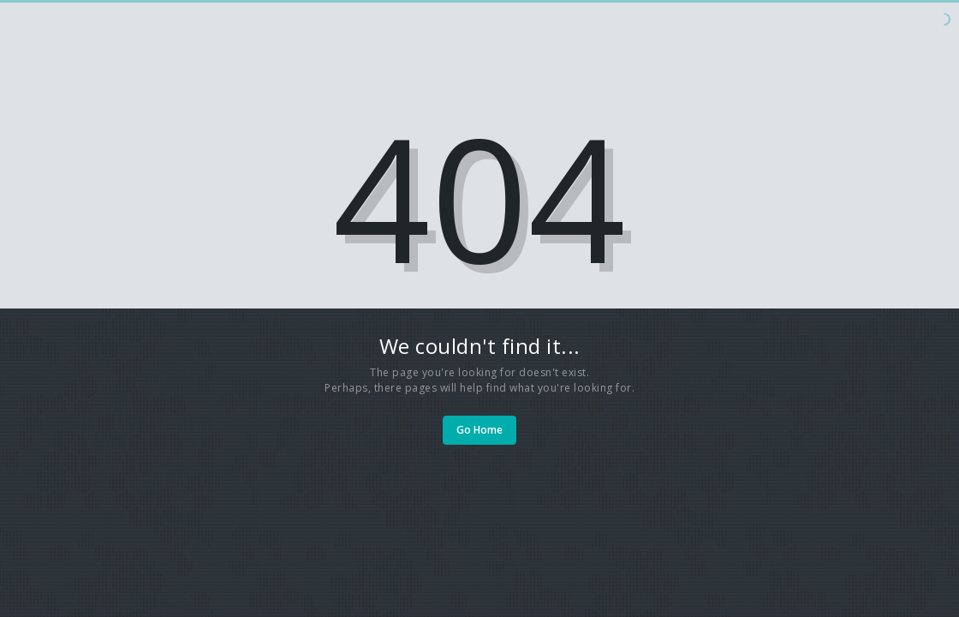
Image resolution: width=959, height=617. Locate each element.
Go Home (479, 429)
